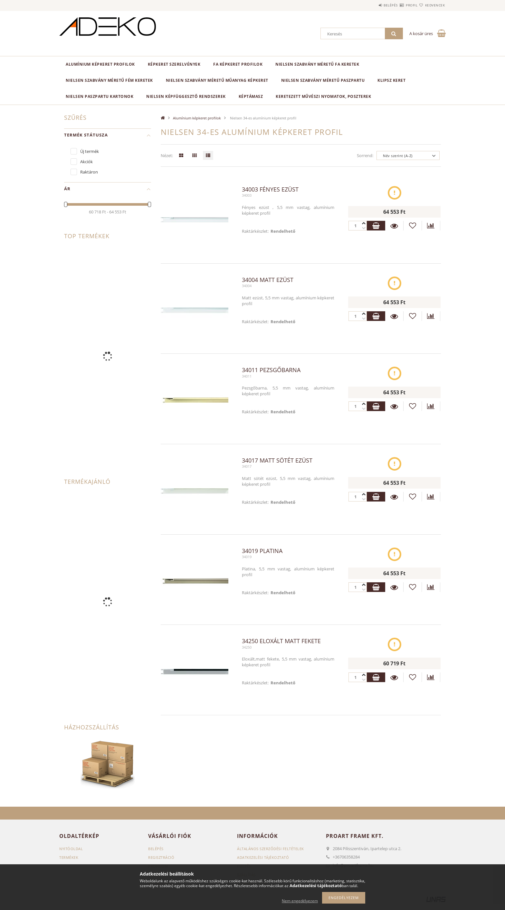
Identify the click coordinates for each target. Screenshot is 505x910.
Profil (400, 5)
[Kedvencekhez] (413, 225)
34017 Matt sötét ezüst (277, 460)
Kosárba (376, 225)
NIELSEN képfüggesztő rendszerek (186, 96)
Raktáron (89, 172)
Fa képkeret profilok (237, 64)
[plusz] (363, 228)
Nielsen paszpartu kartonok (99, 96)
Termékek (68, 857)
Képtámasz (251, 96)
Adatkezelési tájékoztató (263, 857)
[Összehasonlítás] (431, 225)
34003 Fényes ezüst (270, 189)
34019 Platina (262, 551)
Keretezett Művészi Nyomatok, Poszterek (323, 96)
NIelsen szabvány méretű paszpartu (323, 80)
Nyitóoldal (71, 848)
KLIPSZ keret (391, 80)
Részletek (394, 225)
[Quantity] (357, 225)
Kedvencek (431, 5)
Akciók (86, 161)
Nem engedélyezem (300, 901)
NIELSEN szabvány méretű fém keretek (109, 80)
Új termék (89, 151)
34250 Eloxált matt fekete (281, 641)
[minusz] (363, 223)
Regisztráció (161, 857)
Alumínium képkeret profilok (100, 64)
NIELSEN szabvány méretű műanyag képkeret (217, 80)
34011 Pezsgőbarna (271, 370)
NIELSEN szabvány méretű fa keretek (317, 64)
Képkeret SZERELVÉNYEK (174, 64)
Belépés (371, 5)
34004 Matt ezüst (267, 280)
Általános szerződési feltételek (270, 848)
